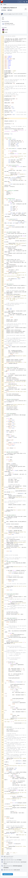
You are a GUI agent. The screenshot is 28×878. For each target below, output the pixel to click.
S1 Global (19, 859)
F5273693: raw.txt (9, 23)
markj (6, 32)
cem (10, 14)
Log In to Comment (8, 874)
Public (10, 10)
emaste (6, 29)
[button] (27, 1)
